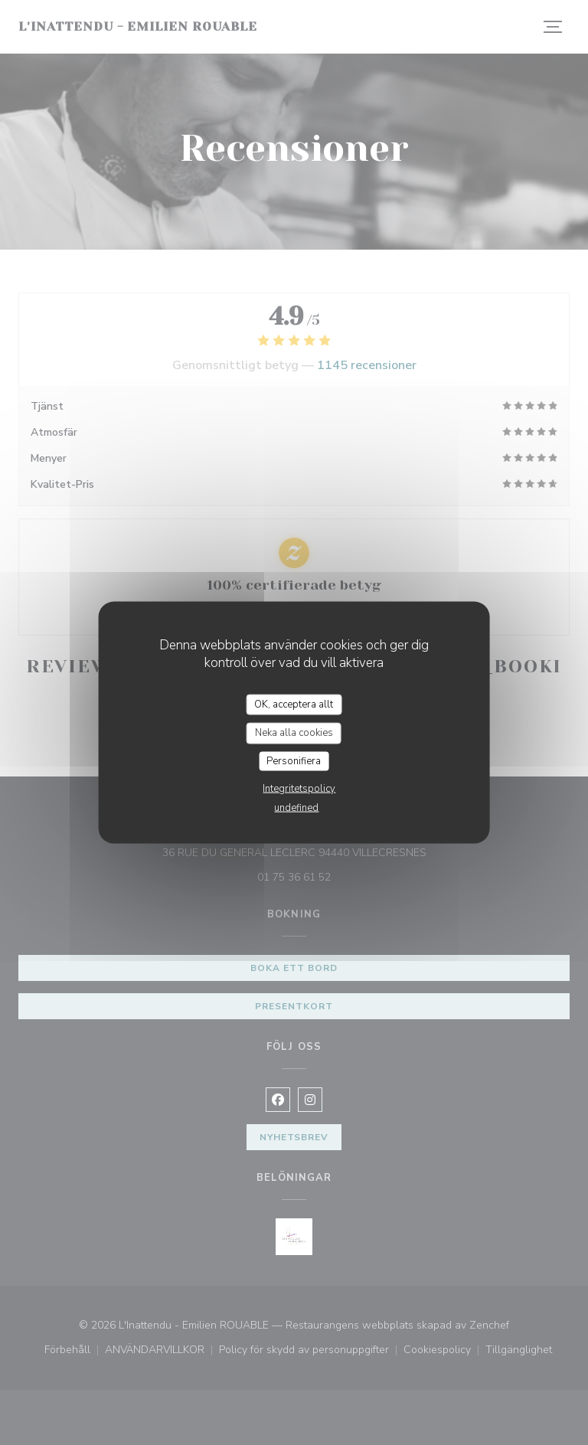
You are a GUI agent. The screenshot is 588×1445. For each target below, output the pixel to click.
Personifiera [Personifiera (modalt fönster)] (293, 760)
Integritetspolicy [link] (299, 789)
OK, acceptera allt (293, 704)
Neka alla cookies (294, 733)
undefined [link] (296, 808)
